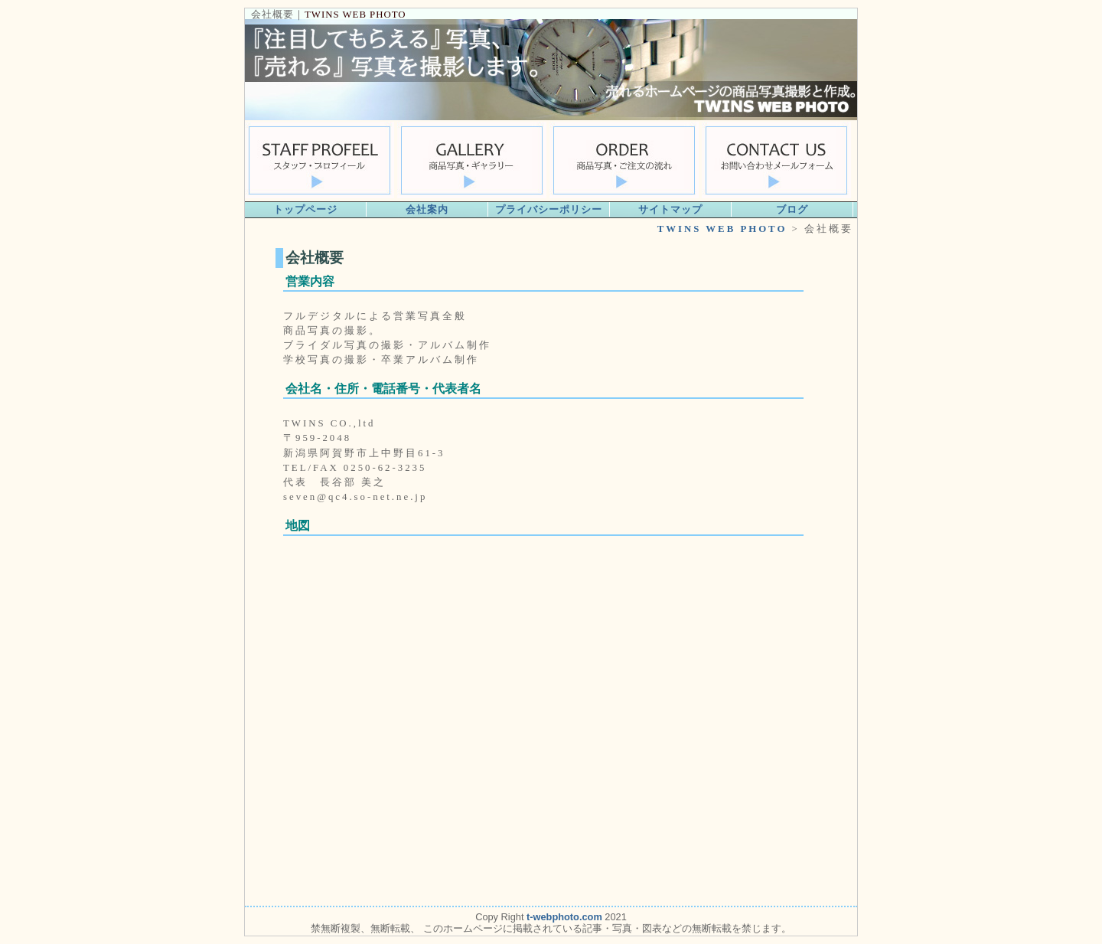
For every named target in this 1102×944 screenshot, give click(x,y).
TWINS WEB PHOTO (355, 14)
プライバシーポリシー (548, 209)
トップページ (305, 209)
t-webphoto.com (564, 917)
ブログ (792, 209)
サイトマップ (670, 209)
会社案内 (427, 209)
